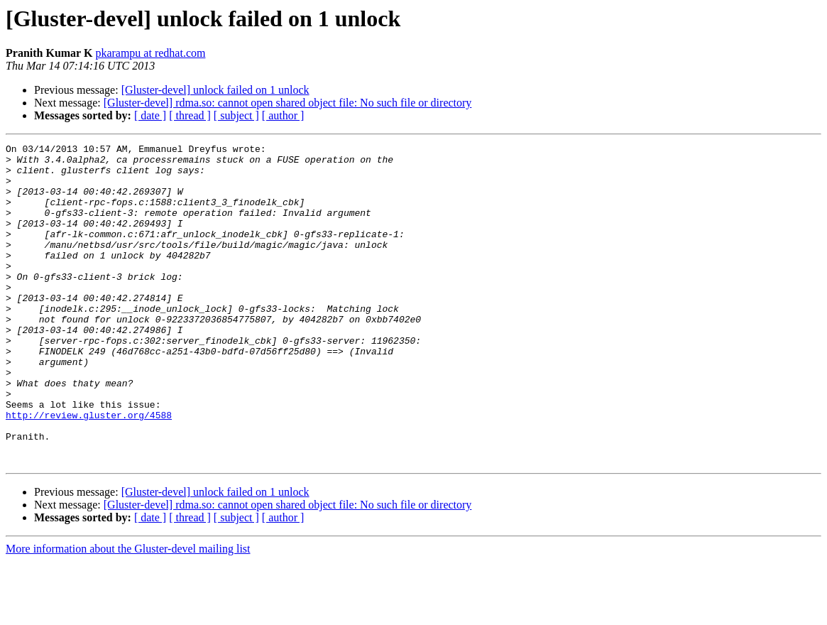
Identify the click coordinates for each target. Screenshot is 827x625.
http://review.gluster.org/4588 (89, 470)
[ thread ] (190, 115)
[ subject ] (236, 115)
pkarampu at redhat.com (150, 53)
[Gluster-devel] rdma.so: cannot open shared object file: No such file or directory (288, 103)
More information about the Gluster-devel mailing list (128, 613)
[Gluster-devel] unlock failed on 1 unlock (215, 90)
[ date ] (150, 115)
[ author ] (283, 115)
